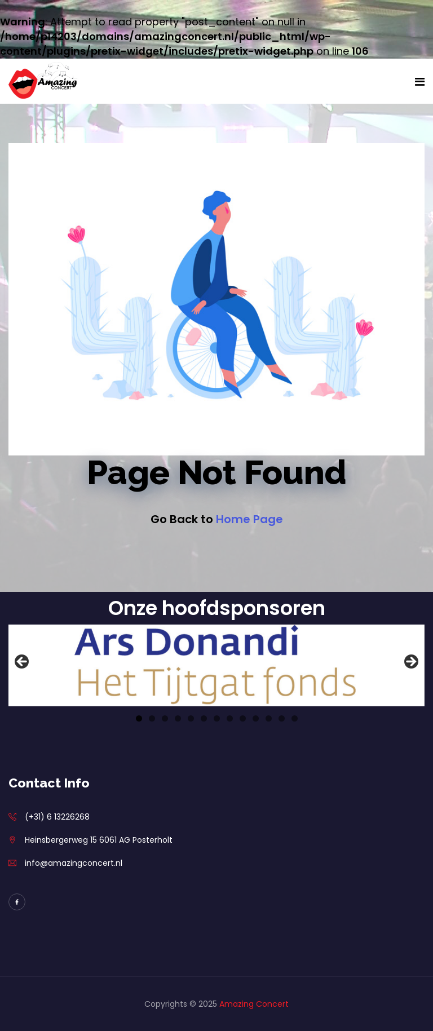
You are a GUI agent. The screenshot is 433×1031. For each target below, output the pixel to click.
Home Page (249, 519)
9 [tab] (243, 718)
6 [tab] (204, 718)
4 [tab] (178, 718)
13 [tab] (294, 718)
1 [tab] (139, 718)
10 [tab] (256, 718)
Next (410, 662)
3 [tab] (165, 718)
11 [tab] (269, 718)
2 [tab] (152, 718)
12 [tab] (282, 718)
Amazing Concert (254, 1004)
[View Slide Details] (216, 665)
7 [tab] (217, 718)
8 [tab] (230, 718)
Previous (22, 662)
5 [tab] (191, 718)
